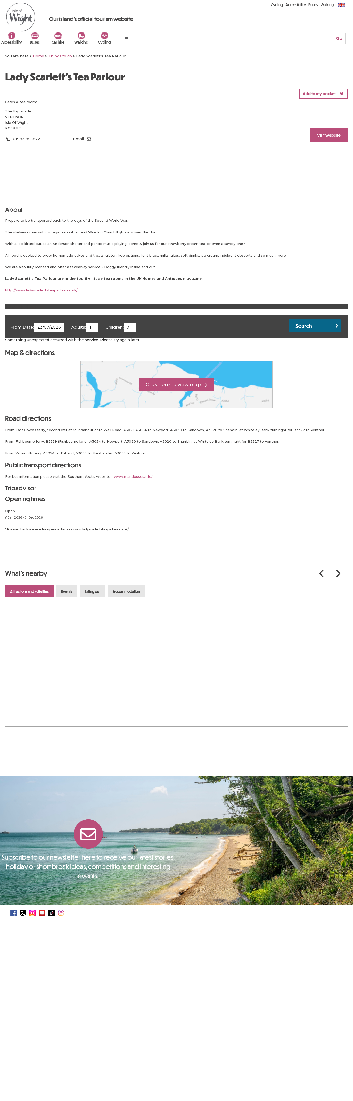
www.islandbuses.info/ (133, 476)
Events (66, 591)
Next (338, 573)
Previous (321, 573)
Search (303, 326)
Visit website (329, 135)
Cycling (104, 42)
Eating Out (92, 591)
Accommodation (126, 591)
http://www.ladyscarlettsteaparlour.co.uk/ (41, 290)
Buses (35, 42)
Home (38, 56)
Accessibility (11, 42)
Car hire (58, 42)
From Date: (22, 327)
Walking (81, 42)
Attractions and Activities (29, 591)
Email (78, 138)
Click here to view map (173, 385)
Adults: (78, 327)
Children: (114, 327)
